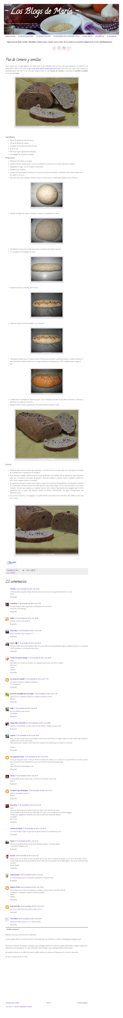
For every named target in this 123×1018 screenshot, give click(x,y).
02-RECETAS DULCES (43, 36)
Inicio (48, 1003)
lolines (12, 618)
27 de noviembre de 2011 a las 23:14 (26, 841)
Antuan (12, 735)
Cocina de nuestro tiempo (18, 658)
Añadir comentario (12, 929)
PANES (13, 573)
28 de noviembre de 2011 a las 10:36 (31, 887)
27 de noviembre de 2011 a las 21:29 (40, 790)
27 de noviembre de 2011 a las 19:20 (36, 757)
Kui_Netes (13, 805)
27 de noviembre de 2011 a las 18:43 (27, 735)
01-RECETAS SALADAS (25, 36)
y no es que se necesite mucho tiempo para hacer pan (41, 68)
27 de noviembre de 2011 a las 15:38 (27, 589)
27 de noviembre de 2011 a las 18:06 (38, 723)
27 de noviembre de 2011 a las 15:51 (29, 603)
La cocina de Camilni (17, 679)
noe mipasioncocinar (17, 757)
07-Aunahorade (112, 36)
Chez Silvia (14, 918)
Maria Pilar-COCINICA (18, 723)
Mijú (12, 708)
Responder (13, 597)
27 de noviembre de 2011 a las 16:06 (26, 618)
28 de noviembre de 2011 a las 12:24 (32, 906)
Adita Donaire (15, 875)
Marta (12, 776)
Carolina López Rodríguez (19, 790)
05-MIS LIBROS (87, 36)
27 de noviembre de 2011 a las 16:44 (39, 658)
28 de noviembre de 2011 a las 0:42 (31, 875)
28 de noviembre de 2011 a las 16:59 (30, 918)
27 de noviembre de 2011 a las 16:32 (29, 643)
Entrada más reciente (12, 1003)
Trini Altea (14, 630)
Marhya (13, 589)
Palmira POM (15, 887)
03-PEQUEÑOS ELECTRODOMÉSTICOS (67, 36)
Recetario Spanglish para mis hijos (22, 693)
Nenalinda (13, 603)
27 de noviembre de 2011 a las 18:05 (25, 708)
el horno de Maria (16, 828)
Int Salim (16, 73)
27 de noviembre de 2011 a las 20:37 (26, 776)
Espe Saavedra (15, 906)
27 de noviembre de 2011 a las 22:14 (34, 828)
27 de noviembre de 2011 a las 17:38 (45, 693)
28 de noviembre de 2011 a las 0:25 (27, 855)
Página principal (10, 36)
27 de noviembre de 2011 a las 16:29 (29, 630)
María (12, 643)
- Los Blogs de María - (41, 12)
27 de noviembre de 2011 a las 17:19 (36, 679)
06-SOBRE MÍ (99, 36)
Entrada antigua (82, 1003)
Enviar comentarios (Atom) (23, 1006)
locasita (12, 855)
